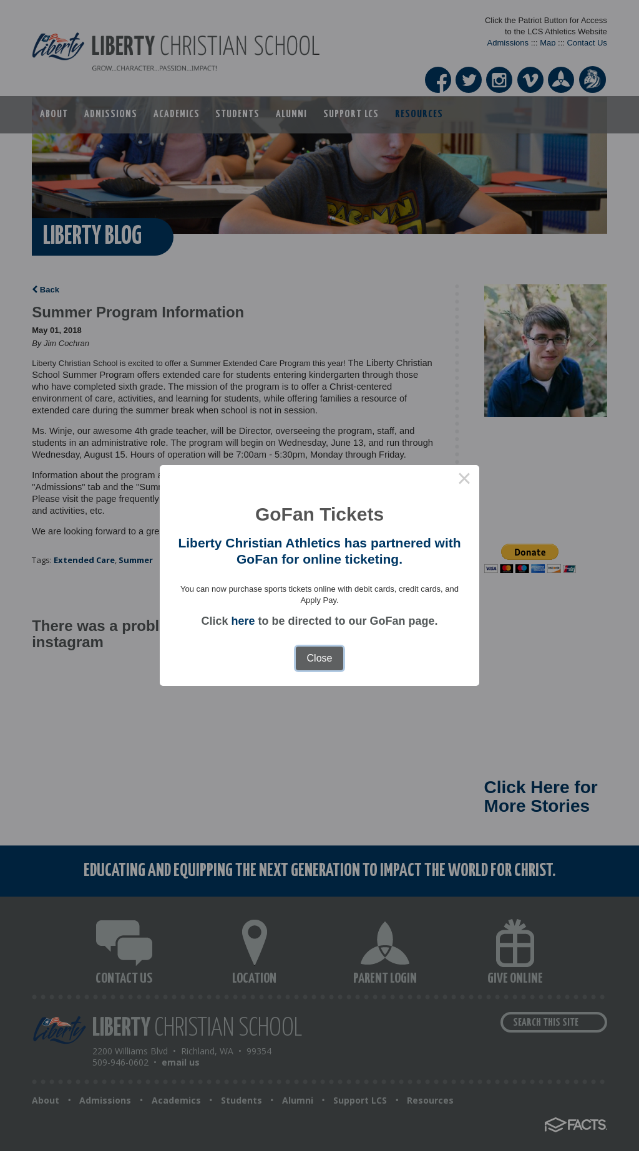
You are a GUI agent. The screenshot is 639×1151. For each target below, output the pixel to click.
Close (320, 658)
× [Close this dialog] (464, 480)
